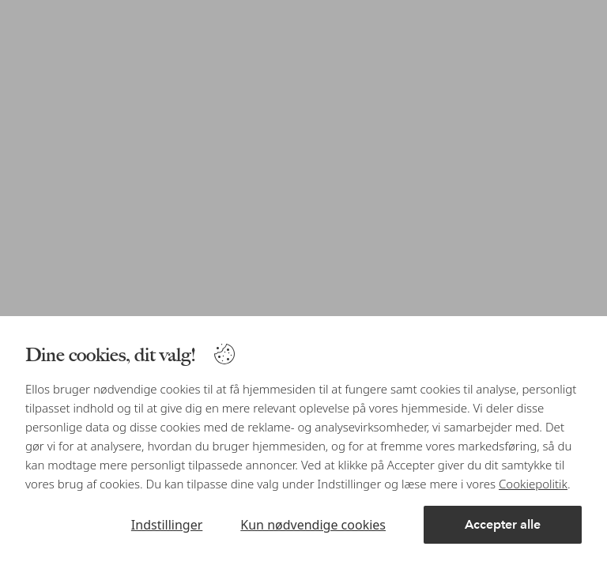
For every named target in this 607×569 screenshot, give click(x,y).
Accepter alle (503, 524)
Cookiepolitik (533, 484)
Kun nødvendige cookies (313, 524)
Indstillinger (166, 524)
